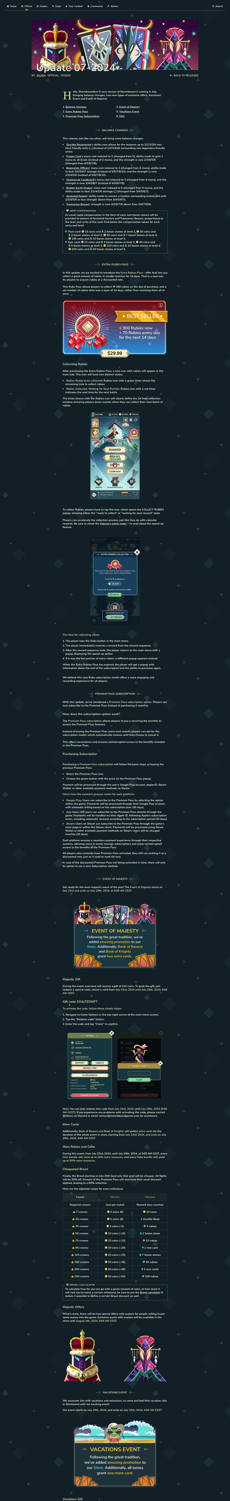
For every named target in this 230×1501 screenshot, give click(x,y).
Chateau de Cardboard (80, 179)
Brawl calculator (150, 1292)
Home (12, 6)
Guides (42, 6)
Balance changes (76, 107)
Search (217, 6)
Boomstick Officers (78, 168)
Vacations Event (129, 111)
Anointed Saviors (76, 196)
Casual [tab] (80, 1197)
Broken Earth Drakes (79, 188)
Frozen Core (73, 156)
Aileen (41, 75)
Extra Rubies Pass (77, 111)
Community (95, 6)
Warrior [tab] (115, 1197)
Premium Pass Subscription (83, 116)
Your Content (74, 6)
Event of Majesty (129, 107)
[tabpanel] (115, 1240)
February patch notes (114, 523)
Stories (113, 6)
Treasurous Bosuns (77, 204)
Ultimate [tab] (150, 1197)
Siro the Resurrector (78, 144)
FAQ (122, 116)
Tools (56, 6)
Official (26, 6)
